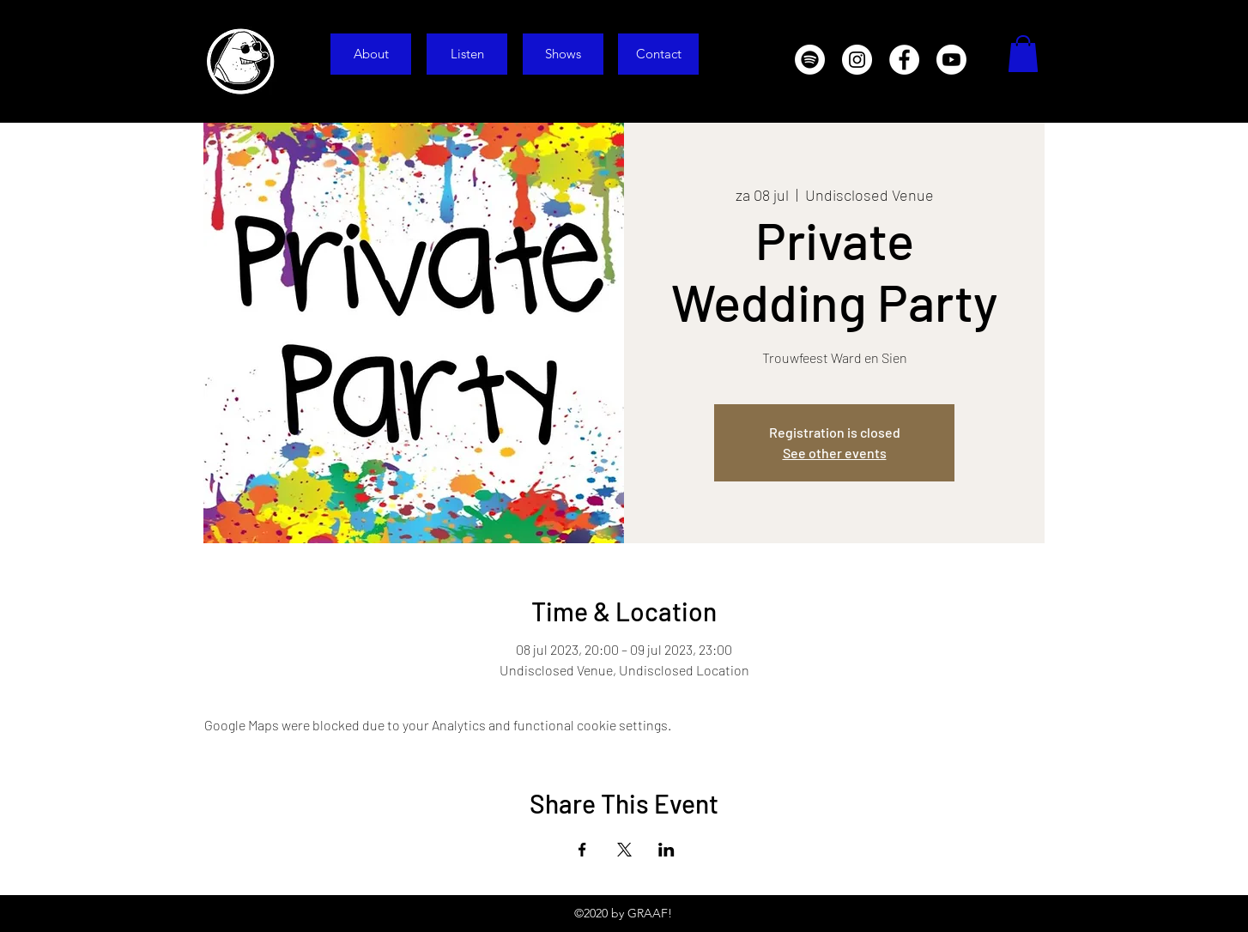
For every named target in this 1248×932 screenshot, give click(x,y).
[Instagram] (857, 60)
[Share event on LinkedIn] (666, 849)
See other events (835, 453)
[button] (1023, 53)
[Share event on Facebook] (582, 849)
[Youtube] (951, 60)
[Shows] (563, 54)
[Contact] (658, 54)
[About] (370, 54)
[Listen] (467, 54)
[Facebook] (904, 60)
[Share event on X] (624, 849)
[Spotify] (810, 60)
